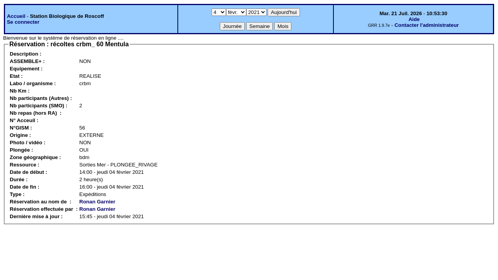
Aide (414, 19)
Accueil (16, 16)
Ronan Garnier (97, 202)
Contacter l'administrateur (427, 25)
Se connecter (23, 22)
